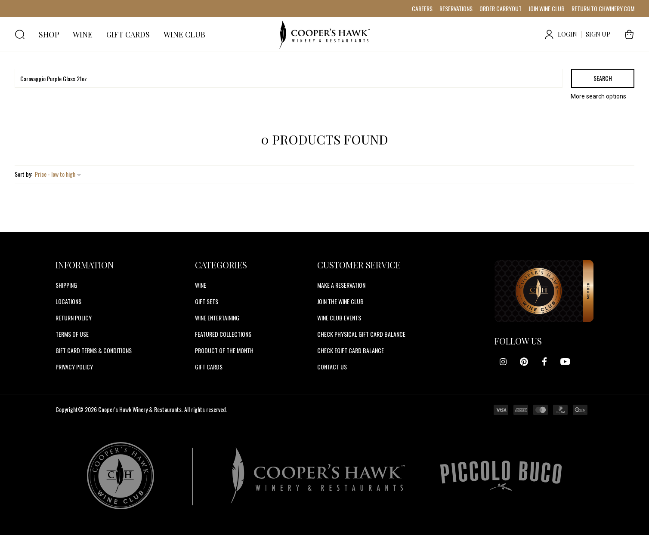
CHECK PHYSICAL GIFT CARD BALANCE (361, 333)
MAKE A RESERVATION (341, 284)
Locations (68, 301)
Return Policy (74, 317)
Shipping (66, 284)
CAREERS (422, 8)
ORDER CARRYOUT (500, 8)
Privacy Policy (74, 366)
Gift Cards (209, 366)
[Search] (288, 78)
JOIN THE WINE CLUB (340, 301)
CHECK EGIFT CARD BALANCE (350, 350)
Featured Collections (223, 333)
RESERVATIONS (456, 8)
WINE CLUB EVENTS (339, 317)
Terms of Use (72, 333)
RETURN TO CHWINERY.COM (603, 8)
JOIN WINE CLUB (546, 8)
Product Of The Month (224, 350)
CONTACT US (332, 366)
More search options (598, 96)
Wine (200, 284)
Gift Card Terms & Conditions (94, 350)
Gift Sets (206, 301)
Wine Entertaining (217, 317)
